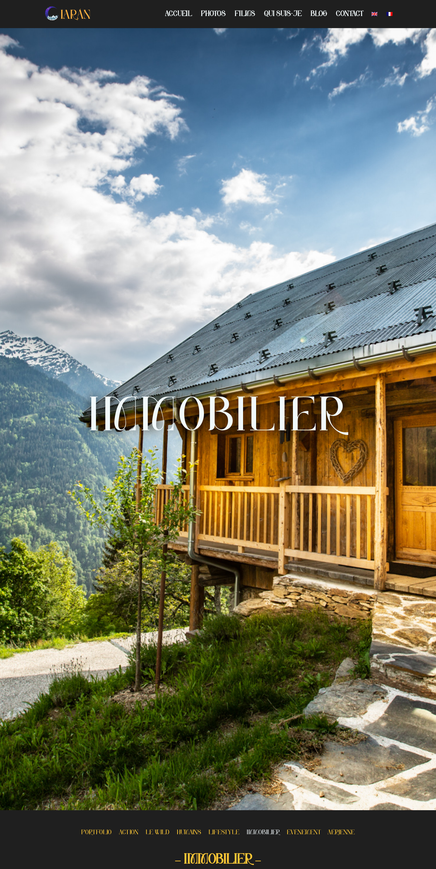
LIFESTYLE (224, 833)
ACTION (128, 833)
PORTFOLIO (96, 833)
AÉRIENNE (341, 833)
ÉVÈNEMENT (303, 833)
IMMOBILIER (263, 833)
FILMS (245, 15)
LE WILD (158, 833)
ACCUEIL (178, 15)
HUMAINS (189, 833)
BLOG (319, 15)
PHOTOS (213, 15)
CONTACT (349, 15)
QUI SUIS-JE (283, 15)
